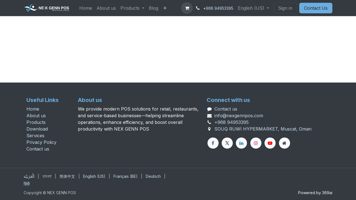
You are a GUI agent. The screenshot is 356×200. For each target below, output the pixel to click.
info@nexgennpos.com (238, 115)
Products (36, 122)
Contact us (37, 149)
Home (32, 109)
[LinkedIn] (241, 143)
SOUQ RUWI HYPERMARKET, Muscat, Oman (263, 129)
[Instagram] (255, 143)
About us (36, 115)
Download (37, 129)
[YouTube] (270, 143)
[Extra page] (284, 143)
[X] (227, 143)
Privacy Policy (41, 142)
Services (35, 135)
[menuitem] (85, 8)
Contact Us (316, 8)
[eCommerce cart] (187, 8)
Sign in (285, 8)
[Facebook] (213, 143)
